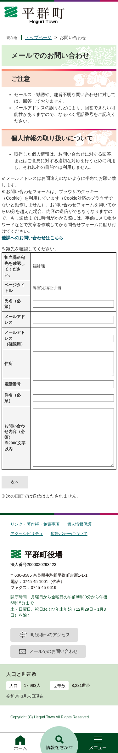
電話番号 (12, 384)
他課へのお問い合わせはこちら (32, 237)
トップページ (38, 37)
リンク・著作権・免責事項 (34, 524)
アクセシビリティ (26, 533)
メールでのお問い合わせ (53, 651)
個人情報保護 (79, 524)
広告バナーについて (69, 533)
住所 (8, 363)
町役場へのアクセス (50, 634)
